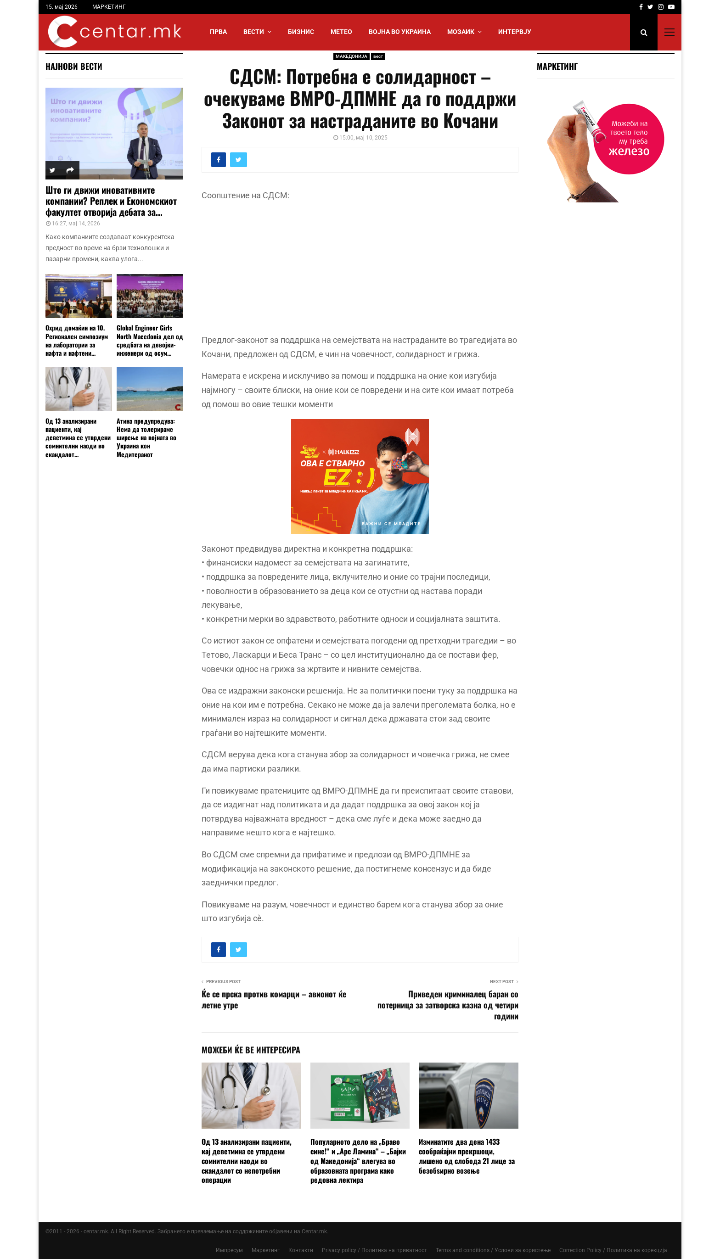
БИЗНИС (301, 31)
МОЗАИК (460, 31)
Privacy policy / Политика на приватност (374, 1250)
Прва (218, 31)
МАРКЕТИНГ (109, 7)
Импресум (229, 1250)
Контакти (300, 1250)
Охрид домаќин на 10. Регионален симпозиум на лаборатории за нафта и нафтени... (76, 340)
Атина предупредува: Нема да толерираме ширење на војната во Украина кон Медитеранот (146, 437)
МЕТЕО (341, 31)
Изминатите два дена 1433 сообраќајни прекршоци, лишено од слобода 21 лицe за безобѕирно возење (467, 1155)
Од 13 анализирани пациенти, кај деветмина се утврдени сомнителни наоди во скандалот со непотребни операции (247, 1160)
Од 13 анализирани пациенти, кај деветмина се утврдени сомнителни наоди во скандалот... (78, 437)
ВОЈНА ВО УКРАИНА (400, 31)
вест (378, 56)
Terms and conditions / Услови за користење (493, 1250)
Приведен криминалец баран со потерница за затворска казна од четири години (447, 1005)
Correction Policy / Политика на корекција (613, 1250)
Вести (253, 31)
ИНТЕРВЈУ (514, 31)
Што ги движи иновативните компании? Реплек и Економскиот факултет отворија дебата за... (111, 200)
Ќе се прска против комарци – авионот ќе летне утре (274, 999)
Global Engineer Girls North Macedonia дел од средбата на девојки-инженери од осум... (150, 340)
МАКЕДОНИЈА (351, 56)
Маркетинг (266, 1250)
